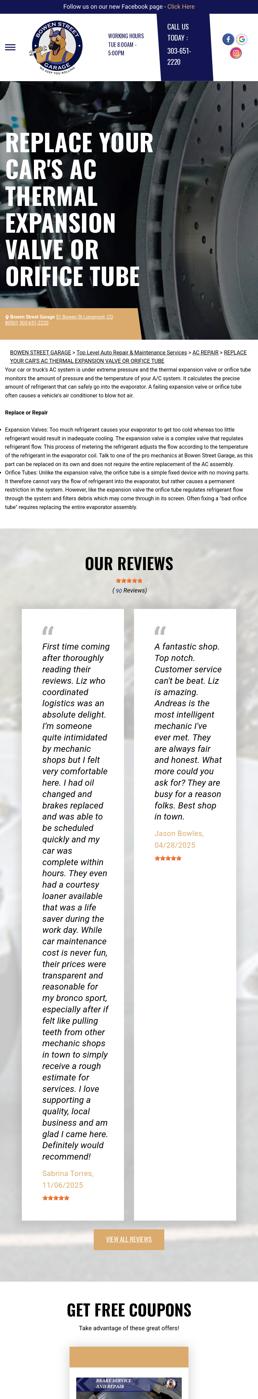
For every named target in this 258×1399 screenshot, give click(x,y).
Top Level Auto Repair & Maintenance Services (132, 352)
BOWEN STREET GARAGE (40, 352)
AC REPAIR (205, 352)
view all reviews (129, 1238)
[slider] (129, 580)
